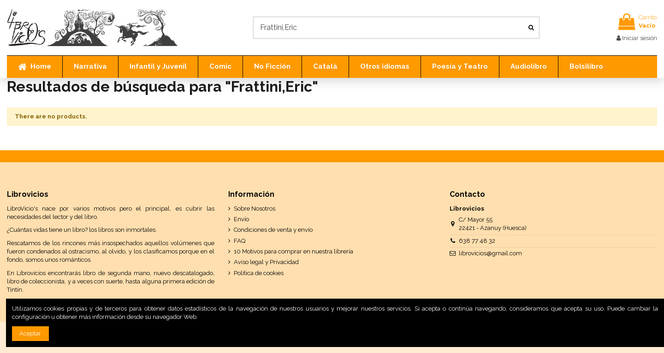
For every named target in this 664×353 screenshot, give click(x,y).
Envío (241, 219)
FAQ (239, 240)
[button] (90, 67)
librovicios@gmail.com (490, 253)
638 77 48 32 (477, 240)
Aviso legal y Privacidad (266, 262)
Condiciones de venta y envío (273, 229)
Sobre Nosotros (254, 208)
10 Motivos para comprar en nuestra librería (293, 251)
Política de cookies (259, 273)
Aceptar (30, 333)
